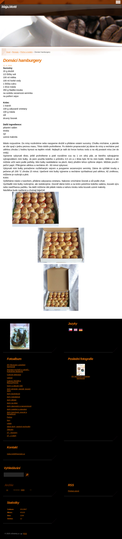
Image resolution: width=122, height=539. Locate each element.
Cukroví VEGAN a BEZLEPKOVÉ (14, 382)
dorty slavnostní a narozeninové (19, 406)
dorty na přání (12, 403)
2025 (22, 490)
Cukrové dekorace (14, 374)
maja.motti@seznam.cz (16, 454)
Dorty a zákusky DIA (15, 386)
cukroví (10, 378)
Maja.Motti (9, 7)
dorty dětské (11, 400)
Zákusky (10, 429)
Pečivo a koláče (26, 52)
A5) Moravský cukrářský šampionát (80, 377)
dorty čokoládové (13, 397)
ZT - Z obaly (11, 436)
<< (7, 490)
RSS (25, 533)
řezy (8, 420)
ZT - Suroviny (12, 432)
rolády (9, 423)
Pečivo (9, 417)
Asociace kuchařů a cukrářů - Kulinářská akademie (18, 370)
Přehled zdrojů (73, 491)
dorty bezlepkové (13, 394)
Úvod (8, 52)
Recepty (15, 52)
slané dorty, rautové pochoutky (19, 426)
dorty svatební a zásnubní (17, 409)
